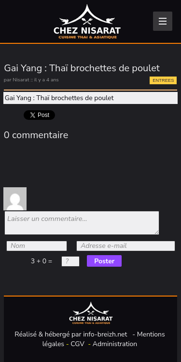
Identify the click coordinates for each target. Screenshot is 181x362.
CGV (77, 344)
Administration (115, 344)
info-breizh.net (105, 334)
